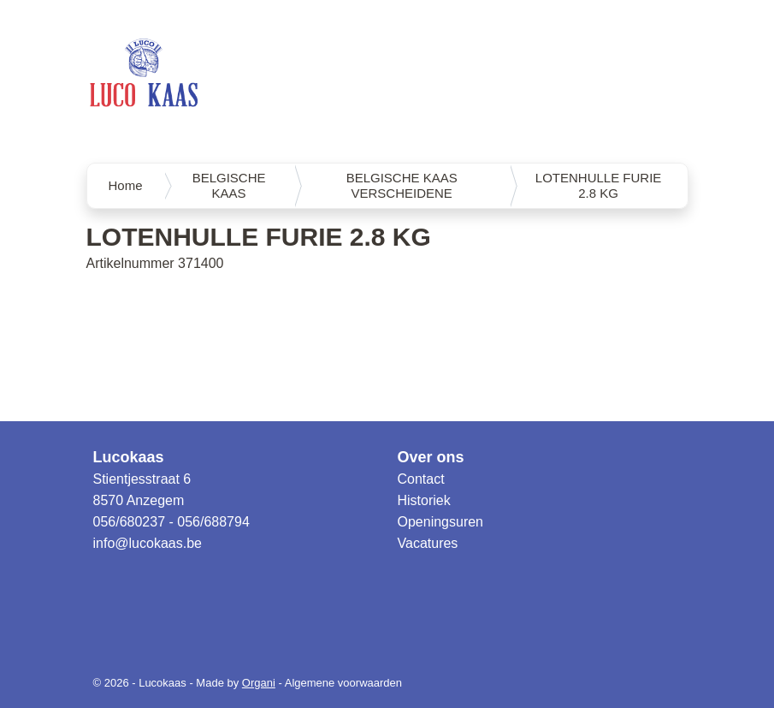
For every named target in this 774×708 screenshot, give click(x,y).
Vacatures (428, 543)
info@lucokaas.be (147, 543)
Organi (258, 682)
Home (126, 185)
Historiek (424, 500)
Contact (421, 479)
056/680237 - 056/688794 (171, 522)
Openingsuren (441, 522)
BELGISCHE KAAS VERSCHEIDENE (402, 185)
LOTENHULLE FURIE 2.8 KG (598, 185)
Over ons (431, 457)
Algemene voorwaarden (343, 682)
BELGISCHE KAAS (229, 185)
